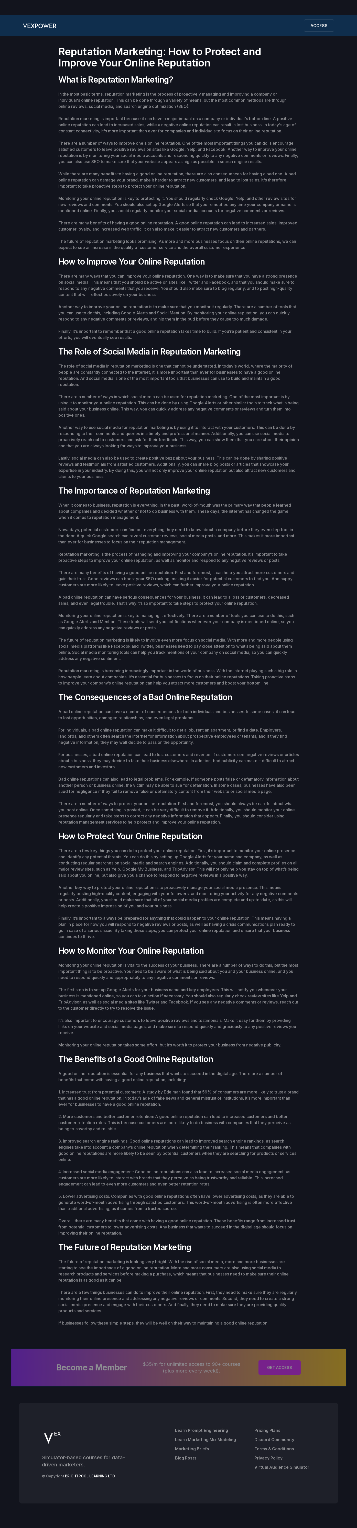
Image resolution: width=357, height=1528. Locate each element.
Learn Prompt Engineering (201, 1430)
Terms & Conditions (274, 1448)
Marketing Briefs (192, 1448)
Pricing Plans (267, 1430)
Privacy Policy (268, 1458)
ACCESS (319, 25)
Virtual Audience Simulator (281, 1467)
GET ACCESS (279, 1367)
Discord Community (274, 1439)
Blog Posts (186, 1458)
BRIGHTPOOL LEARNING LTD (90, 1476)
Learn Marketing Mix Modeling (205, 1439)
